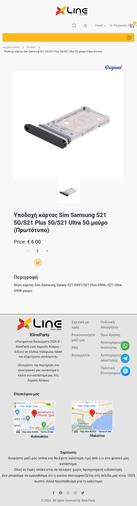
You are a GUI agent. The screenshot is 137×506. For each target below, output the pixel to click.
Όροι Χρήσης (110, 335)
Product (31, 47)
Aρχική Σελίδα (11, 47)
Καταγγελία (80, 355)
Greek (99, 25)
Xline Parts (88, 500)
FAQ (75, 348)
